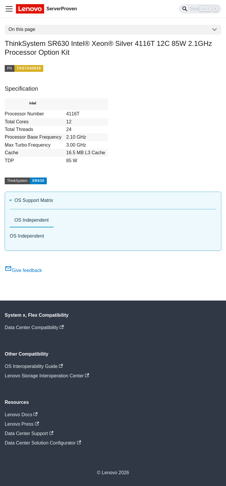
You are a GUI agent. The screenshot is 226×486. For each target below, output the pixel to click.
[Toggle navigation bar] (9, 8)
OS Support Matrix (33, 200)
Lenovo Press (22, 424)
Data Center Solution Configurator (43, 442)
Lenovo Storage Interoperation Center (47, 375)
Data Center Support (29, 433)
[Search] (200, 9)
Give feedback (23, 270)
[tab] (32, 220)
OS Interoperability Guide (34, 366)
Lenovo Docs (21, 414)
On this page (22, 29)
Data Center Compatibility (34, 327)
